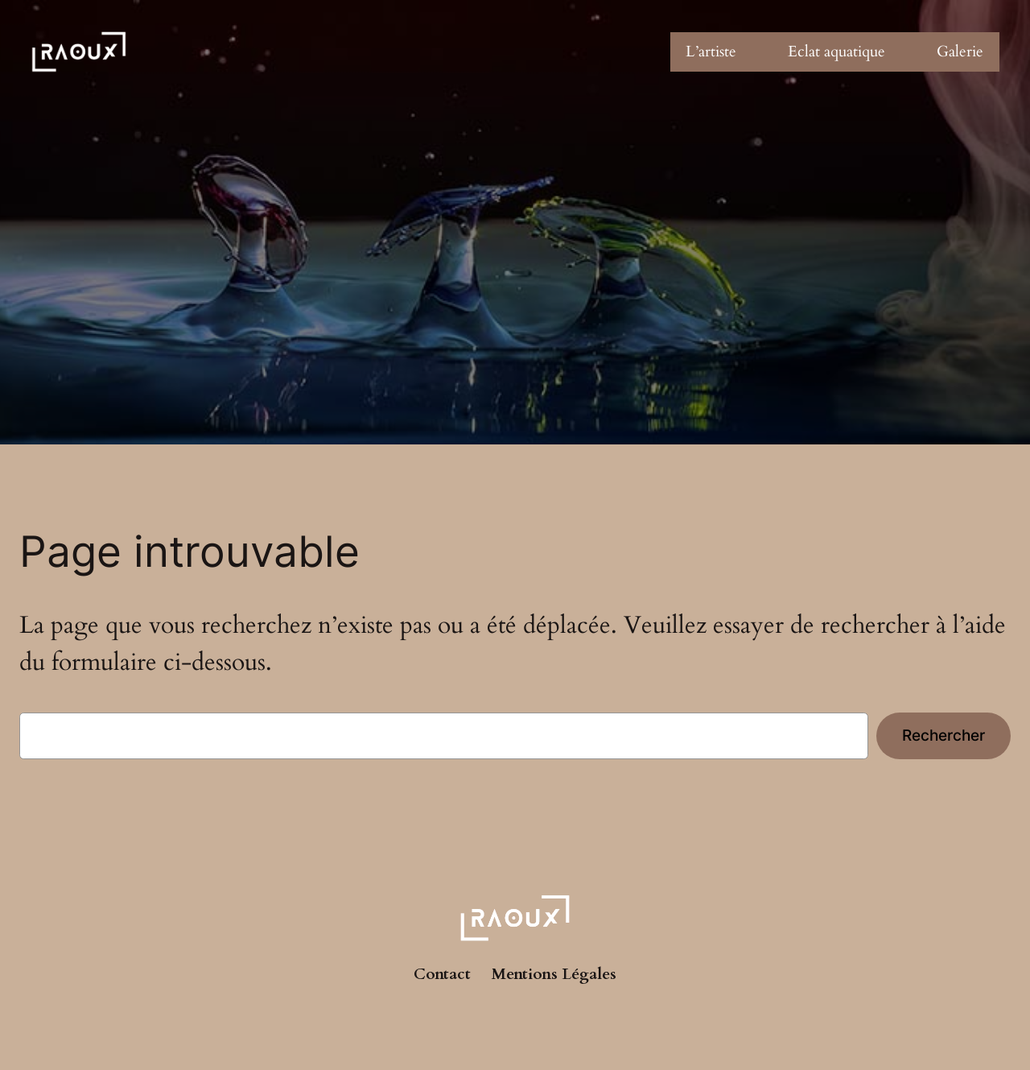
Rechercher (943, 735)
